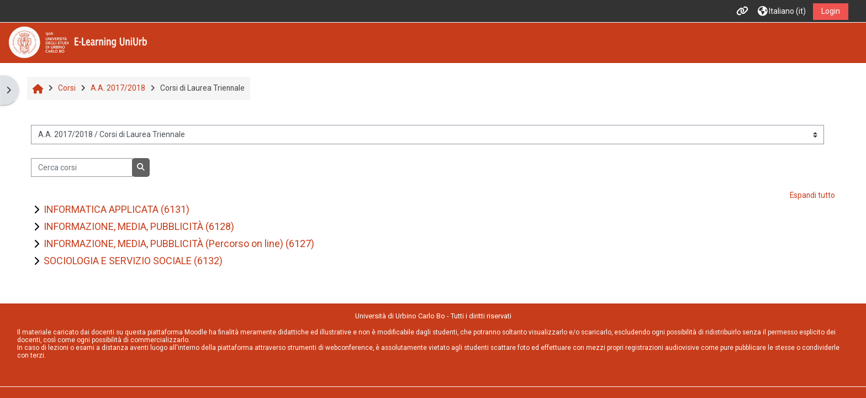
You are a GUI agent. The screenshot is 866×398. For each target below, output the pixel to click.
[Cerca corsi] (81, 167)
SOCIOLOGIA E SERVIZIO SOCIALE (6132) (133, 260)
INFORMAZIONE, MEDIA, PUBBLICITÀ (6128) (139, 226)
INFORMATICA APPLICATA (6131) (116, 209)
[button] (781, 11)
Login (830, 11)
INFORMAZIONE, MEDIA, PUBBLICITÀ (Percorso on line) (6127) (179, 243)
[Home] (78, 42)
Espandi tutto (812, 195)
